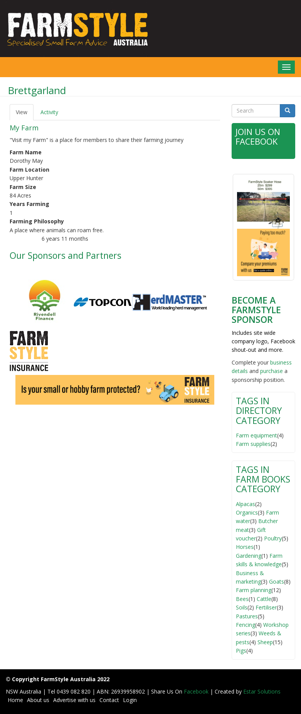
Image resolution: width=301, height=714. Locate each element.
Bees (242, 599)
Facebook (197, 691)
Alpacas (245, 504)
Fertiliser (266, 607)
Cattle (264, 599)
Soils (241, 607)
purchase (271, 371)
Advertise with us (74, 700)
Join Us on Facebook (258, 136)
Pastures (247, 616)
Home (15, 700)
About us (38, 700)
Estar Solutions (262, 691)
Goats (276, 581)
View (25, 114)
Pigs (241, 650)
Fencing (245, 624)
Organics (247, 512)
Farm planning (253, 590)
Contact (109, 700)
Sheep (265, 642)
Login (130, 700)
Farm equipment (256, 435)
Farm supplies (253, 443)
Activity (49, 112)
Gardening (248, 555)
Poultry (273, 538)
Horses (245, 546)
